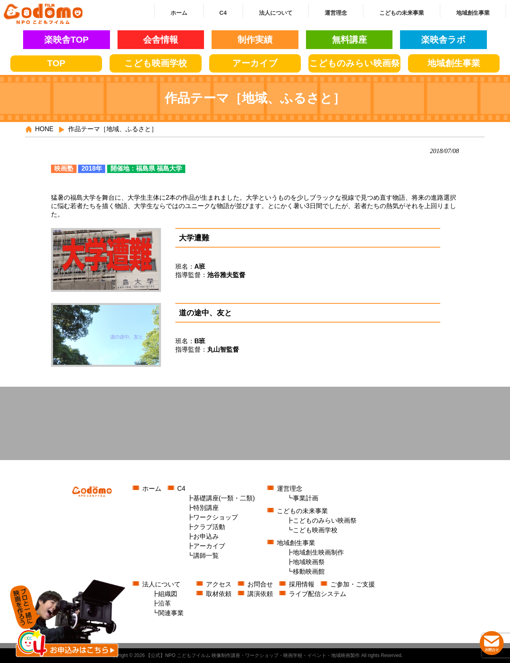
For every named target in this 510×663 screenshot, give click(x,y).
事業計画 (305, 498)
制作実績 (255, 40)
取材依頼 (218, 593)
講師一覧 (206, 555)
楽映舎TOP (66, 40)
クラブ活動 (209, 526)
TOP (56, 63)
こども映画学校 (315, 530)
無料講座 (349, 40)
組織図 (167, 593)
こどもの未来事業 (302, 511)
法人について (161, 584)
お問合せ (260, 584)
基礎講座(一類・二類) (224, 498)
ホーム (151, 488)
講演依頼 (260, 593)
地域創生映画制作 (318, 552)
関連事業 (171, 613)
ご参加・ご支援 (352, 584)
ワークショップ (215, 517)
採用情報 (301, 584)
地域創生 (454, 63)
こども (155, 63)
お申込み (206, 536)
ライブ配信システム (317, 593)
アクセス (218, 584)
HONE (44, 129)
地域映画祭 (309, 562)
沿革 (164, 603)
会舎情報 (160, 40)
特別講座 (206, 507)
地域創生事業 (296, 542)
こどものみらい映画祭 (325, 520)
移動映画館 (309, 571)
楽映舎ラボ (443, 40)
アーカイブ (255, 63)
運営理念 (289, 488)
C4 (181, 488)
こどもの (354, 63)
